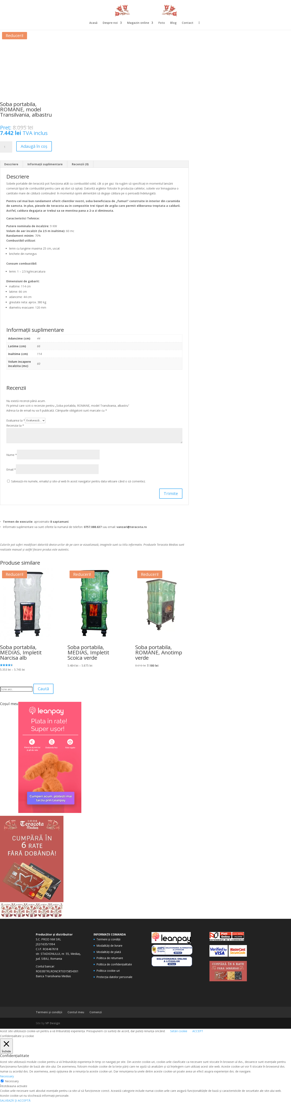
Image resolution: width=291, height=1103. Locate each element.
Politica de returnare (109, 958)
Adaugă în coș (34, 146)
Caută (43, 688)
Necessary (12, 1081)
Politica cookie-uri (108, 971)
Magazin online (138, 23)
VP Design (52, 1023)
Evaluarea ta (15, 420)
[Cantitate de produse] (6, 147)
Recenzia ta (15, 425)
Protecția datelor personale (114, 977)
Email (11, 469)
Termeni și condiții (108, 939)
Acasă (93, 23)
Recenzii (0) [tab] (80, 164)
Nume (11, 455)
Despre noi (110, 23)
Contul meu (76, 1012)
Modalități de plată (108, 952)
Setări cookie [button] (178, 1031)
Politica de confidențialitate (114, 964)
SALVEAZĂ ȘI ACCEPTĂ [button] (15, 1100)
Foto (161, 23)
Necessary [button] (7, 1076)
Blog (173, 23)
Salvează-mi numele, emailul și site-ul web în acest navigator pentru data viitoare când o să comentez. (78, 481)
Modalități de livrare (109, 945)
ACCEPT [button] (197, 1031)
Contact (187, 23)
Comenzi (95, 1012)
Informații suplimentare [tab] (45, 164)
